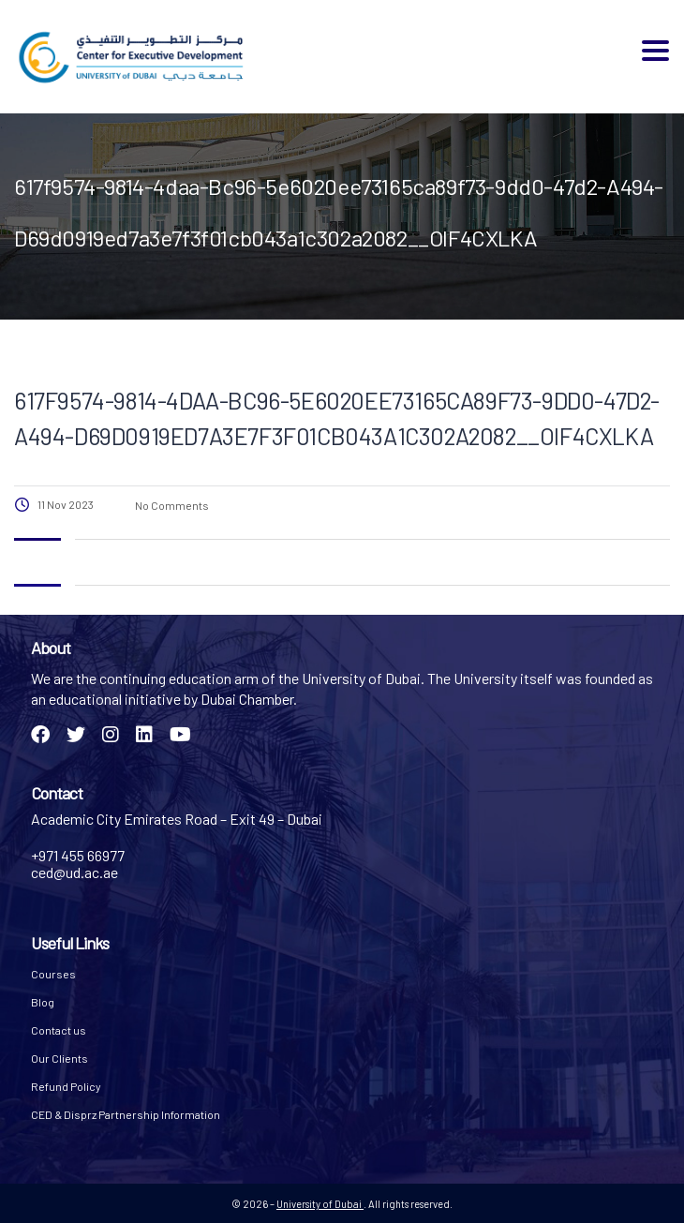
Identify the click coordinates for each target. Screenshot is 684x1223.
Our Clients (59, 1058)
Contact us (58, 1030)
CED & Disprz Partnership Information (125, 1114)
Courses (53, 973)
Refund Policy (66, 1086)
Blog (42, 1001)
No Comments (171, 505)
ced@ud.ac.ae (74, 872)
